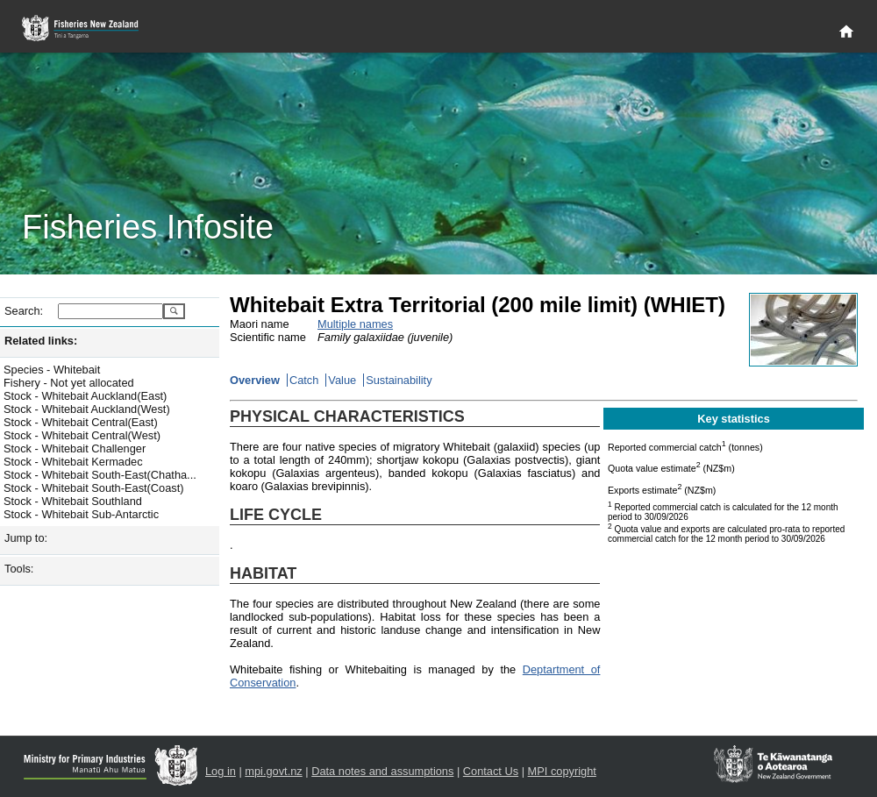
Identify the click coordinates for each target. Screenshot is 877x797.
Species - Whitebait (52, 369)
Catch (303, 380)
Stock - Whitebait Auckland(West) (87, 409)
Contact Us (490, 771)
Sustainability (398, 380)
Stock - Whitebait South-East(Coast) (94, 488)
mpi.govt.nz (273, 771)
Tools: (18, 568)
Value (342, 380)
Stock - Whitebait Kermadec (73, 461)
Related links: (40, 340)
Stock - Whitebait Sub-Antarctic (81, 514)
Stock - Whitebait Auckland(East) (85, 395)
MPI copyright (562, 771)
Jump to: (25, 537)
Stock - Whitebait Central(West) (82, 435)
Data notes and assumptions (382, 771)
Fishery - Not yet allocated (69, 382)
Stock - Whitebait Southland (73, 501)
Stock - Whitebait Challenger (75, 448)
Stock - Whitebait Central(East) (81, 422)
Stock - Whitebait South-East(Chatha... (100, 474)
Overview (255, 380)
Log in (220, 771)
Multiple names (355, 324)
